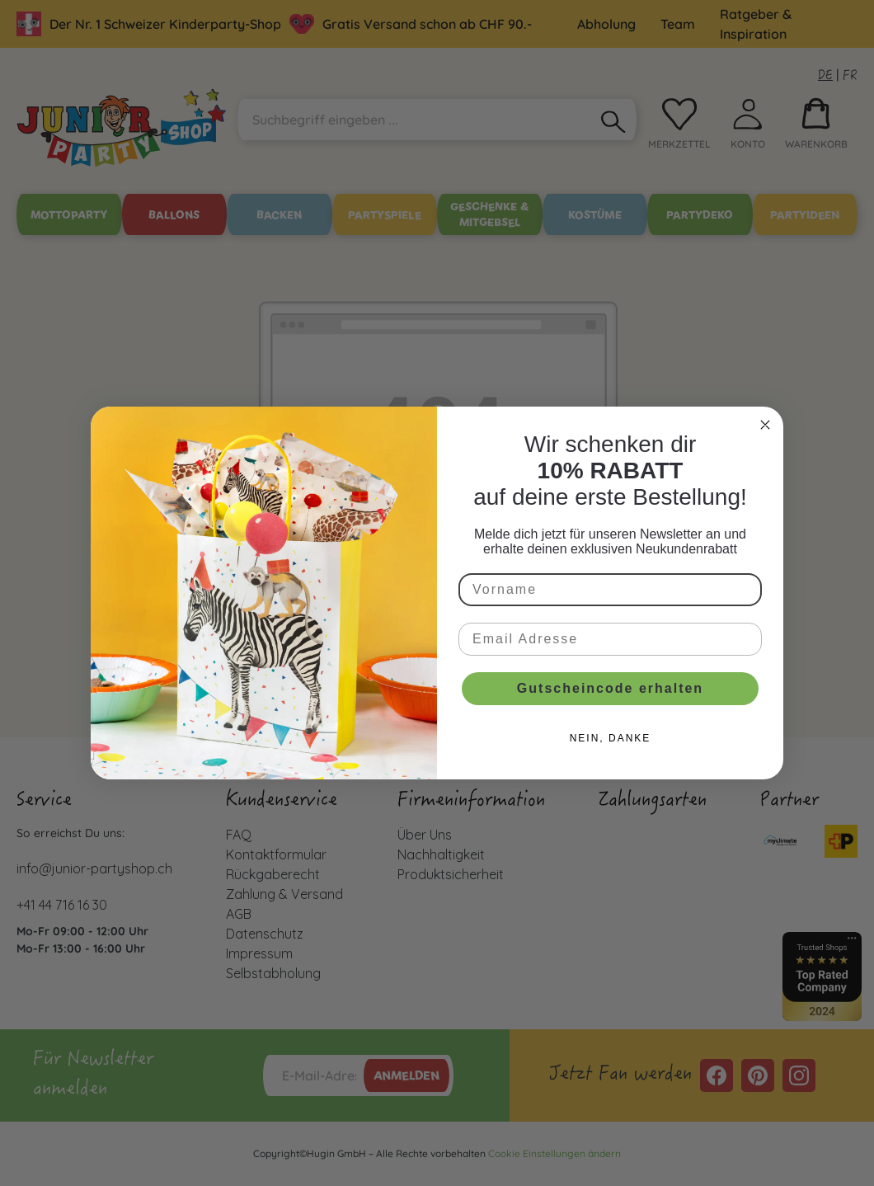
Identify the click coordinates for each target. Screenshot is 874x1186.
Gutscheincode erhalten (610, 688)
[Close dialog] (765, 425)
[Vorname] (610, 589)
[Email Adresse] (610, 639)
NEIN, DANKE (610, 738)
